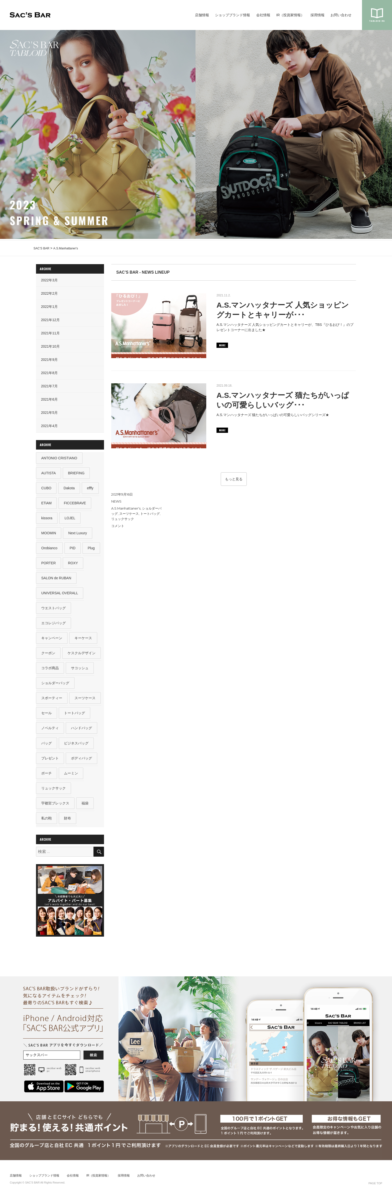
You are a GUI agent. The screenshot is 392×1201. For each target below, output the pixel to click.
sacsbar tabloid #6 (377, 15)
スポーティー (51, 700)
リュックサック (122, 519)
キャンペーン (51, 639)
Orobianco (49, 549)
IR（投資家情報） (290, 15)
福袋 (85, 806)
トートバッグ (150, 514)
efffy (90, 488)
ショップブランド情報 (232, 15)
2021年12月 (50, 320)
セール (46, 715)
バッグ (46, 745)
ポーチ (46, 776)
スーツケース (129, 514)
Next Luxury (77, 534)
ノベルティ (50, 730)
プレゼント (50, 760)
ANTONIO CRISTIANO (59, 458)
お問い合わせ (341, 15)
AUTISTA (48, 473)
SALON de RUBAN (56, 579)
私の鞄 (46, 821)
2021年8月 (49, 373)
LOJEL (69, 519)
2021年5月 (49, 413)
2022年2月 (49, 293)
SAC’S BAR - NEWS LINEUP (143, 272)
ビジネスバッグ (76, 745)
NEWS (116, 501)
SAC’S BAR (30, 14)
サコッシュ (79, 670)
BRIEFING (76, 473)
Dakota (69, 488)
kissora (46, 519)
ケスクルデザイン (82, 655)
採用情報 (317, 15)
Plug (91, 549)
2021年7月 (49, 386)
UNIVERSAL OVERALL (59, 594)
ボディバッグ (81, 760)
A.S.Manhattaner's (125, 508)
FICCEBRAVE (75, 503)
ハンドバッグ (81, 730)
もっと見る (233, 479)
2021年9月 (49, 360)
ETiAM (46, 503)
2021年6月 (49, 399)
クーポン (48, 655)
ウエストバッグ (53, 609)
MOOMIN (48, 534)
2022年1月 (49, 307)
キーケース (83, 639)
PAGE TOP (375, 1186)
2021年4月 (49, 426)
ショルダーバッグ (55, 685)
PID (73, 549)
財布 (67, 821)
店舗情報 (202, 15)
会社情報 (263, 15)
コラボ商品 (50, 670)
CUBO (46, 488)
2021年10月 (50, 346)
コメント (117, 526)
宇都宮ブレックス (55, 806)
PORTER (48, 564)
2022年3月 (49, 280)
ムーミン (71, 776)
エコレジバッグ (53, 624)
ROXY (73, 564)
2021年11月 (50, 333)
